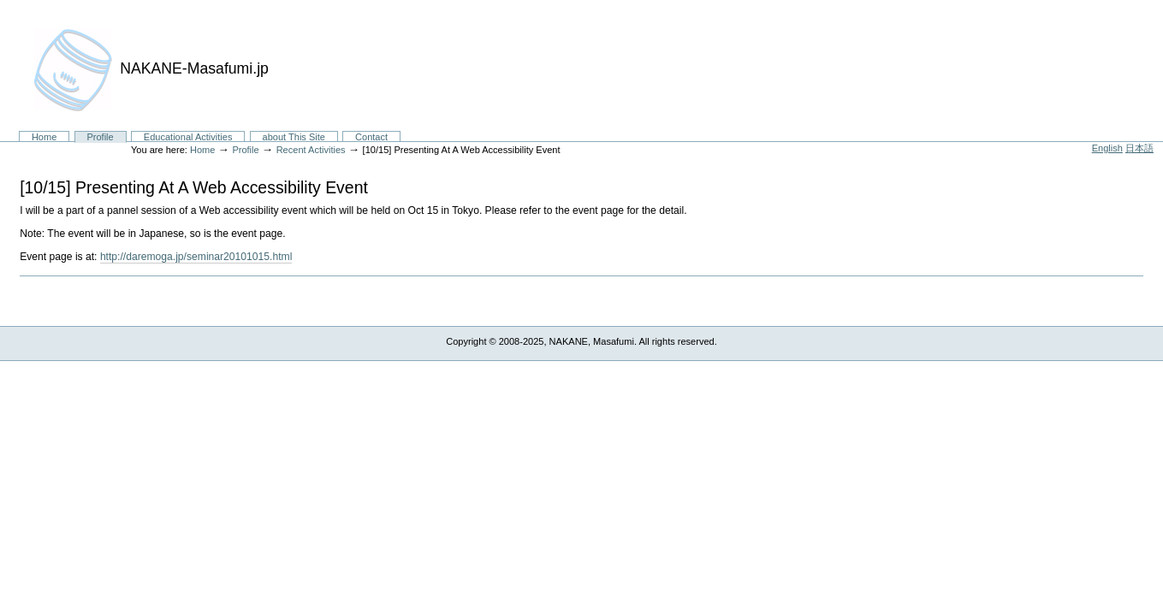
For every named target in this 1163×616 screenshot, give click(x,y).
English (1107, 148)
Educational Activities (188, 137)
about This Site (294, 137)
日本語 (1139, 148)
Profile (99, 137)
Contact (371, 137)
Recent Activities (311, 150)
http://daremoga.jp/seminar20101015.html (196, 257)
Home (44, 137)
